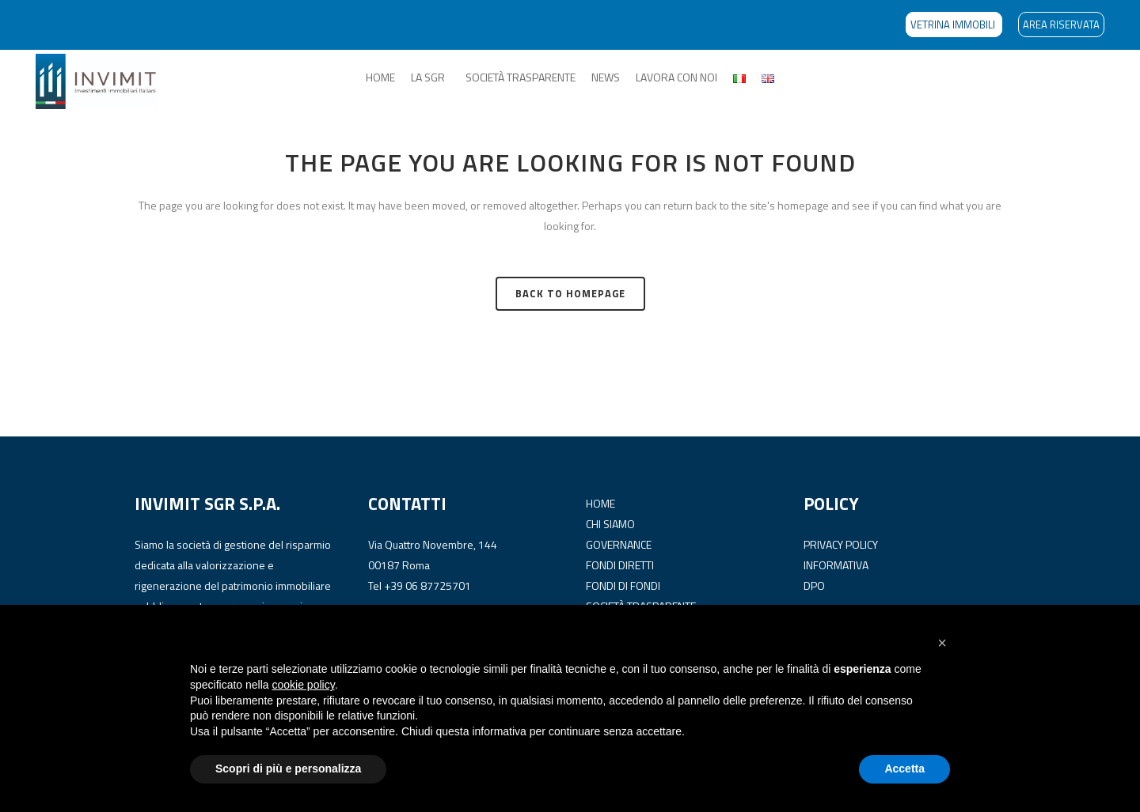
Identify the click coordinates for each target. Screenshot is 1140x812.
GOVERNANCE (619, 544)
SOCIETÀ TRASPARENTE (521, 77)
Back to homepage (570, 293)
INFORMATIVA (836, 565)
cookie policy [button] (303, 684)
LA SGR (428, 77)
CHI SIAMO (610, 524)
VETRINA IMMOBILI (954, 24)
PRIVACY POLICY (841, 544)
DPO (814, 585)
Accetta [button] (904, 768)
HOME (380, 77)
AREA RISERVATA (1061, 24)
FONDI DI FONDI (623, 585)
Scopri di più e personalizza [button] (288, 768)
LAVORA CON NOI (676, 77)
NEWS (605, 77)
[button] (942, 642)
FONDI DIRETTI (620, 565)
